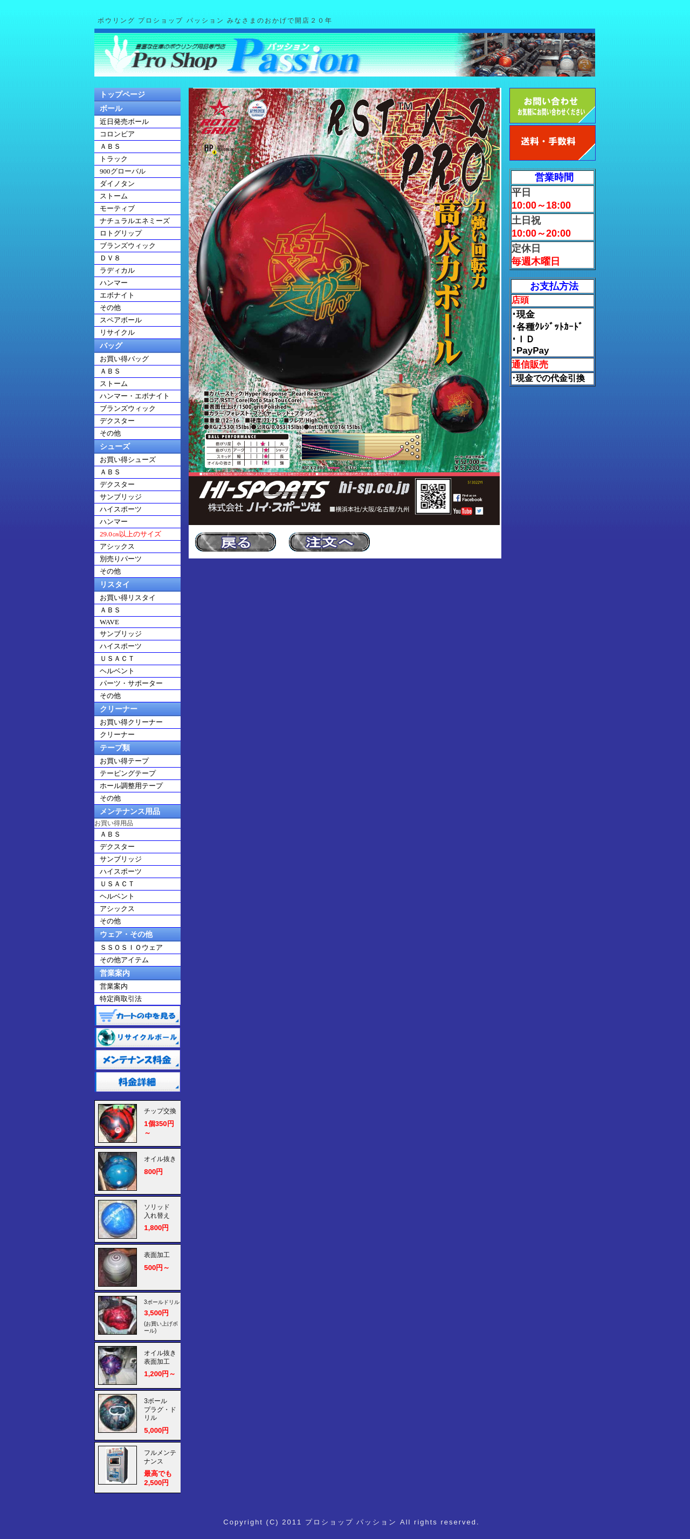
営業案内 (115, 973)
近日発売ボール (124, 122)
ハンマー (114, 283)
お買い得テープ (124, 761)
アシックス (117, 546)
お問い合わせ (552, 105)
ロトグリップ (121, 233)
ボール (111, 108)
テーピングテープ (128, 773)
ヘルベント (117, 671)
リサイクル (117, 332)
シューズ (115, 446)
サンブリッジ (121, 497)
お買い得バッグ (124, 359)
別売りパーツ (121, 559)
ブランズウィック (128, 245)
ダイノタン (117, 184)
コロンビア (117, 134)
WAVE (109, 622)
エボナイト (117, 295)
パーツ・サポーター (131, 683)
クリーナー (118, 709)
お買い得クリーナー (131, 722)
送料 (552, 143)
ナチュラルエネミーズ (135, 221)
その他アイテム (124, 960)
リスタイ (115, 584)
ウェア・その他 (126, 934)
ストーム (114, 196)
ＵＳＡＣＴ (117, 658)
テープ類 (115, 747)
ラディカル (117, 270)
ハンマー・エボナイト (135, 396)
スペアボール (121, 320)
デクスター (117, 421)
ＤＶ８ (110, 258)
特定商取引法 (121, 999)
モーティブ (117, 208)
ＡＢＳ (110, 146)
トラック (114, 159)
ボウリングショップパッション (345, 53)
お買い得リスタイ (128, 597)
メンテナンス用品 (130, 811)
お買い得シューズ (128, 460)
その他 (110, 307)
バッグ (111, 345)
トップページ (122, 94)
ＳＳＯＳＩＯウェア (131, 947)
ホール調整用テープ (131, 786)
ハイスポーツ (121, 509)
